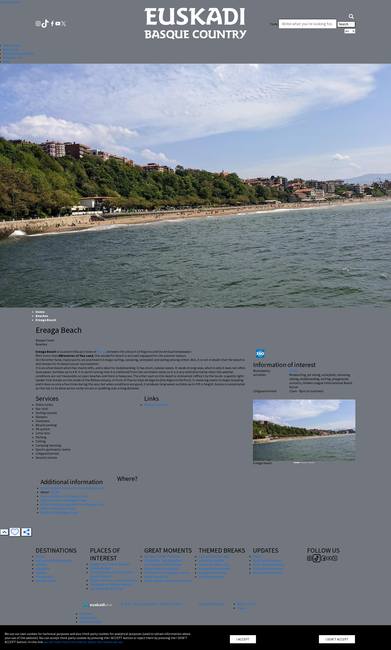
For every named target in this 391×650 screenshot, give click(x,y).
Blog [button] (6, 62)
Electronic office (90, 622)
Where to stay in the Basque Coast (64, 496)
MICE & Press (246, 604)
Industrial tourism (211, 560)
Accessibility (88, 618)
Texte (274, 24)
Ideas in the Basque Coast (58, 508)
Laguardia (42, 568)
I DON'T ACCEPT (336, 639)
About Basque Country (268, 564)
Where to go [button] (11, 45)
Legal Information (211, 604)
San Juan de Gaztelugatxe (53, 560)
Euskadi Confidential (213, 573)
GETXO (54, 492)
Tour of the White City (214, 564)
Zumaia (41, 573)
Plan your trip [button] (12, 58)
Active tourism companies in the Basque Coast (73, 488)
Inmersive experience (267, 568)
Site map (85, 614)
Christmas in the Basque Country (167, 573)
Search (346, 24)
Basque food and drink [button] (18, 53)
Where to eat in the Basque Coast (64, 500)
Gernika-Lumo (46, 581)
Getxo (101, 351)
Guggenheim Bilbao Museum (110, 564)
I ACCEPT (242, 639)
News (256, 556)
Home (40, 312)
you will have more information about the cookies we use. (83, 642)
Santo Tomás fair (156, 577)
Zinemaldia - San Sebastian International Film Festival (163, 562)
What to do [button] (11, 49)
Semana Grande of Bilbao (161, 556)
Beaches (42, 316)
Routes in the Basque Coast (60, 512)
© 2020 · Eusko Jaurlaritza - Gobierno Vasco (151, 604)
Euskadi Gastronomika (214, 568)
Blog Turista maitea (267, 560)
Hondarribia (44, 577)
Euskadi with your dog (214, 556)
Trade (241, 608)
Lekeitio (41, 564)
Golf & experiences (211, 577)
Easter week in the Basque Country (168, 581)
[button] (351, 16)
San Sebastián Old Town (106, 588)
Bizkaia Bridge (100, 568)
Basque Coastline (156, 405)
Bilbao (40, 556)
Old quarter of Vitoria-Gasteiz (110, 584)
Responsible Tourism (267, 573)
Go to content (10, 2)
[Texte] (307, 24)
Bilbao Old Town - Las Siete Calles (113, 580)
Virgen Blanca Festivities (161, 568)
